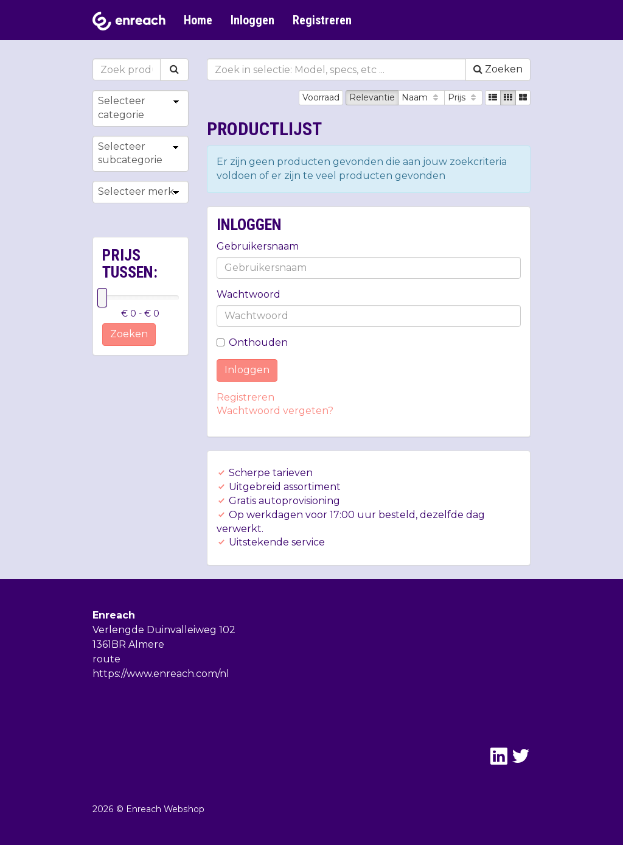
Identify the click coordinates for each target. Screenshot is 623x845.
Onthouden (252, 342)
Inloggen (252, 20)
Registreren (322, 20)
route (106, 659)
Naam (421, 97)
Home (198, 20)
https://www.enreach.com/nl (160, 673)
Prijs (463, 97)
